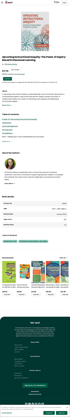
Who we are (18, 345)
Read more (7, 141)
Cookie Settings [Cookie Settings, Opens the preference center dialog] (6, 415)
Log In (64, 2)
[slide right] (67, 279)
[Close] (67, 409)
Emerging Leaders (20, 361)
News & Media (19, 349)
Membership (18, 359)
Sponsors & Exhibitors (21, 378)
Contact (17, 352)
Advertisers (18, 373)
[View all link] (63, 257)
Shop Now (7, 79)
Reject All (62, 415)
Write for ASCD (19, 366)
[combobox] (16, 69)
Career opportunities (21, 347)
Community (18, 364)
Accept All (49, 415)
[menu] (2, 2)
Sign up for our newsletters (35, 385)
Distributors (18, 375)
